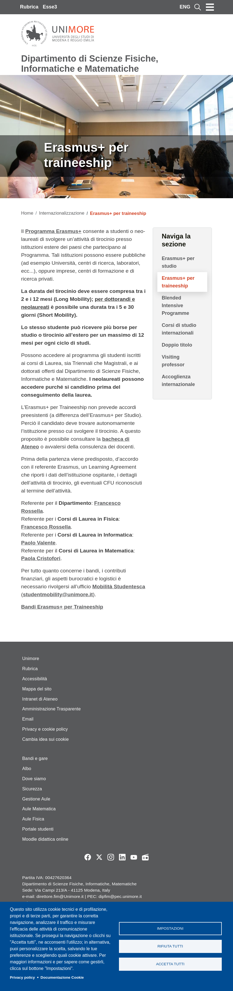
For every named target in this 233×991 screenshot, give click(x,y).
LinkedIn (122, 857)
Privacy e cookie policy (45, 729)
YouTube (133, 857)
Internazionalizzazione (61, 213)
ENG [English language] (185, 7)
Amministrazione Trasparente (51, 709)
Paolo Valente (38, 543)
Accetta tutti (170, 964)
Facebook (87, 857)
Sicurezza (32, 789)
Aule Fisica (33, 819)
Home (27, 213)
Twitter (99, 857)
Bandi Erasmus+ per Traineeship (62, 607)
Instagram (110, 857)
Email (27, 719)
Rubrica (29, 7)
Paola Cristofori (40, 558)
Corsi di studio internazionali (179, 329)
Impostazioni (170, 928)
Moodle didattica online (45, 839)
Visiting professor (173, 360)
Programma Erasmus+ (53, 231)
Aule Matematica (39, 808)
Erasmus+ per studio (178, 262)
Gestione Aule (36, 799)
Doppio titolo (177, 345)
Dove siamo (34, 778)
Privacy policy (22, 977)
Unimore (30, 658)
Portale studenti (37, 829)
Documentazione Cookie (62, 977)
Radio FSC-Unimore (145, 857)
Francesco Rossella (46, 527)
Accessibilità (34, 678)
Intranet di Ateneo (40, 699)
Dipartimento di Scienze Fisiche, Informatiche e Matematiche (89, 63)
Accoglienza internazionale (178, 380)
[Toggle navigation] (210, 7)
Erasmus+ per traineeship (178, 282)
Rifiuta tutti (170, 946)
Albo (26, 768)
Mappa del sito (37, 689)
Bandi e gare (35, 758)
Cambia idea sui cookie (45, 739)
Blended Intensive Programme (175, 305)
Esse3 (50, 7)
